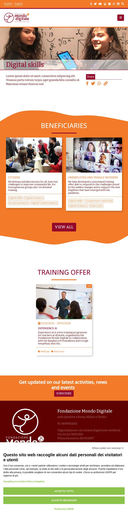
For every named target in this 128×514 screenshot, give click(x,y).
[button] (120, 18)
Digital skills (15, 198)
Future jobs (96, 205)
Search (122, 4)
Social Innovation (18, 203)
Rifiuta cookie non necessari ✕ (108, 448)
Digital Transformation (44, 203)
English (18, 3)
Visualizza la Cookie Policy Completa (23, 481)
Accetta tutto (64, 491)
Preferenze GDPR (64, 509)
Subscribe (64, 393)
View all (64, 227)
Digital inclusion (34, 198)
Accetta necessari (64, 500)
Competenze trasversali (98, 200)
